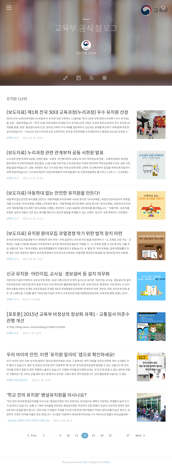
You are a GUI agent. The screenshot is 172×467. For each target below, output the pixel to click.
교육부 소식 (12, 137)
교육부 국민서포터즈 (17, 380)
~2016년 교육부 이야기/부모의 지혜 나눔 (27, 420)
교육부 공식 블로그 (86, 28)
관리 (105, 78)
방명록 (79, 78)
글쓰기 (66, 78)
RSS (92, 78)
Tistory (106, 462)
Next (140, 435)
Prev (32, 435)
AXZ (85, 462)
